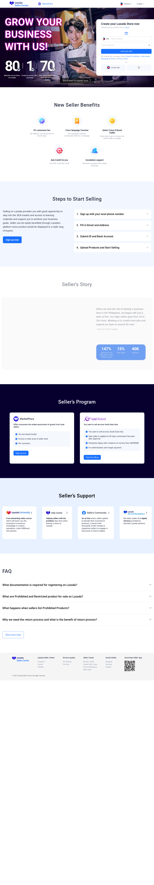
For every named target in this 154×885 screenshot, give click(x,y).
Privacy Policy (123, 59)
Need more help (13, 634)
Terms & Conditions (133, 56)
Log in (127, 27)
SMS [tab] (126, 33)
